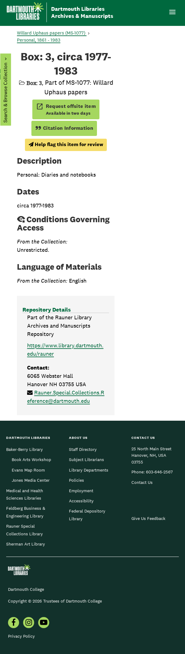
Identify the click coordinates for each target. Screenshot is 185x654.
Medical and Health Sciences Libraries (24, 494)
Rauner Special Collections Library (24, 529)
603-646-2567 (159, 472)
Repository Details (46, 309)
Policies (76, 480)
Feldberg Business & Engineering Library (25, 511)
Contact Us (142, 482)
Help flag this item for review (66, 144)
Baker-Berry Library (24, 449)
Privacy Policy (21, 636)
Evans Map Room (28, 470)
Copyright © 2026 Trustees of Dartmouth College (55, 601)
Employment (81, 490)
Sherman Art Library (25, 544)
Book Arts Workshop (31, 459)
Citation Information (64, 128)
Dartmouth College (26, 589)
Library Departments (88, 470)
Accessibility (81, 501)
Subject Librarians (86, 459)
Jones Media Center (31, 480)
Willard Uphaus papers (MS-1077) (51, 33)
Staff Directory (83, 449)
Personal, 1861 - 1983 (38, 40)
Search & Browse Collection (5, 93)
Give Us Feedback (148, 518)
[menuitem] (13, 623)
